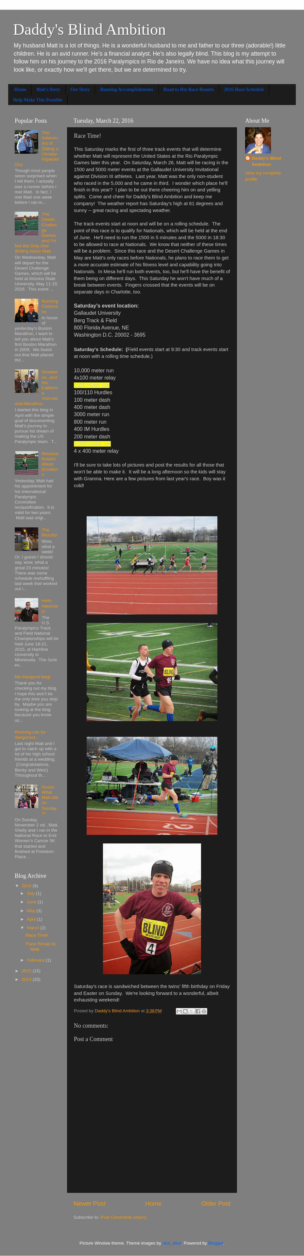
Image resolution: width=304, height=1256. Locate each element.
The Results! (50, 532)
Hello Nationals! (50, 605)
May (31, 910)
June (32, 901)
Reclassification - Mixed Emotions (50, 464)
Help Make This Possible (37, 99)
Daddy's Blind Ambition (89, 29)
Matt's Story (48, 89)
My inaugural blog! (33, 676)
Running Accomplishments (126, 89)
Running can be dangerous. (30, 735)
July (31, 893)
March (33, 927)
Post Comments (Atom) (123, 1217)
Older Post (215, 1203)
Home (20, 89)
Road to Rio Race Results (188, 89)
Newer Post (90, 1203)
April (32, 919)
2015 (27, 970)
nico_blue (171, 1243)
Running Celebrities (50, 306)
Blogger (215, 1243)
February (36, 960)
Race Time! (37, 935)
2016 (27, 885)
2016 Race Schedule (244, 89)
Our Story (80, 89)
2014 (27, 979)
